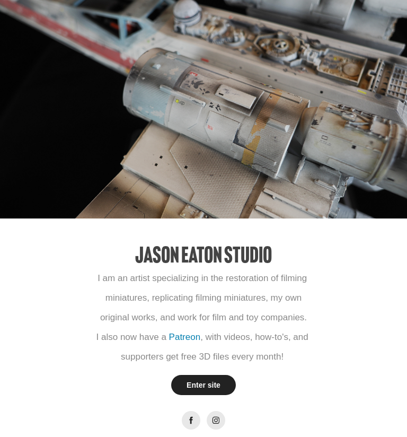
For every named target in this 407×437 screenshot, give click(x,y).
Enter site (203, 385)
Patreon (185, 337)
